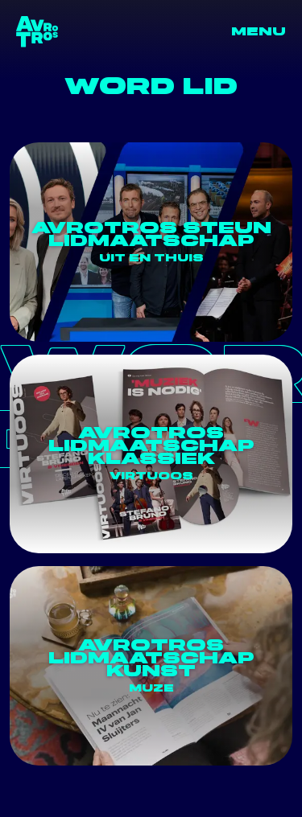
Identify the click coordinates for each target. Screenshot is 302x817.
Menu (258, 32)
